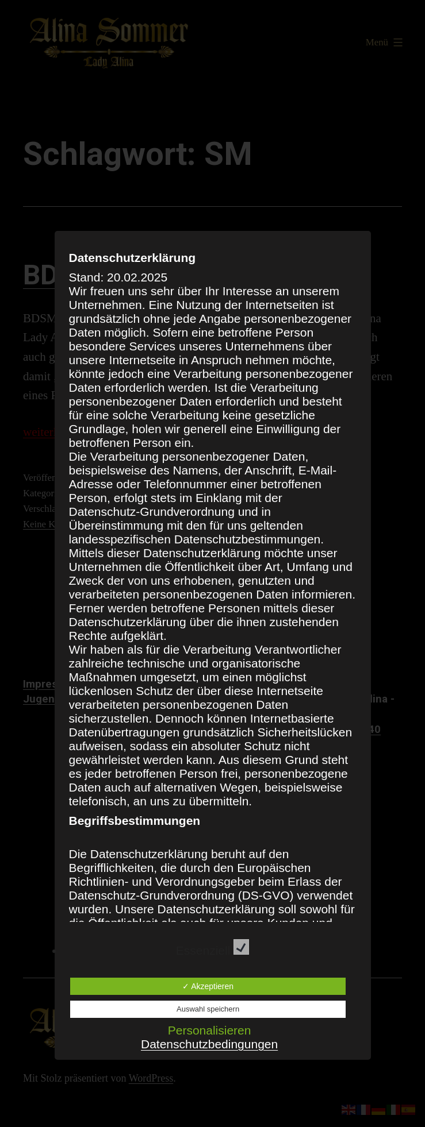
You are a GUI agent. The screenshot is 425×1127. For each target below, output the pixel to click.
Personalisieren (209, 1030)
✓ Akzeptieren (207, 986)
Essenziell (212, 950)
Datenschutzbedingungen (209, 1044)
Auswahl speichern (208, 1009)
